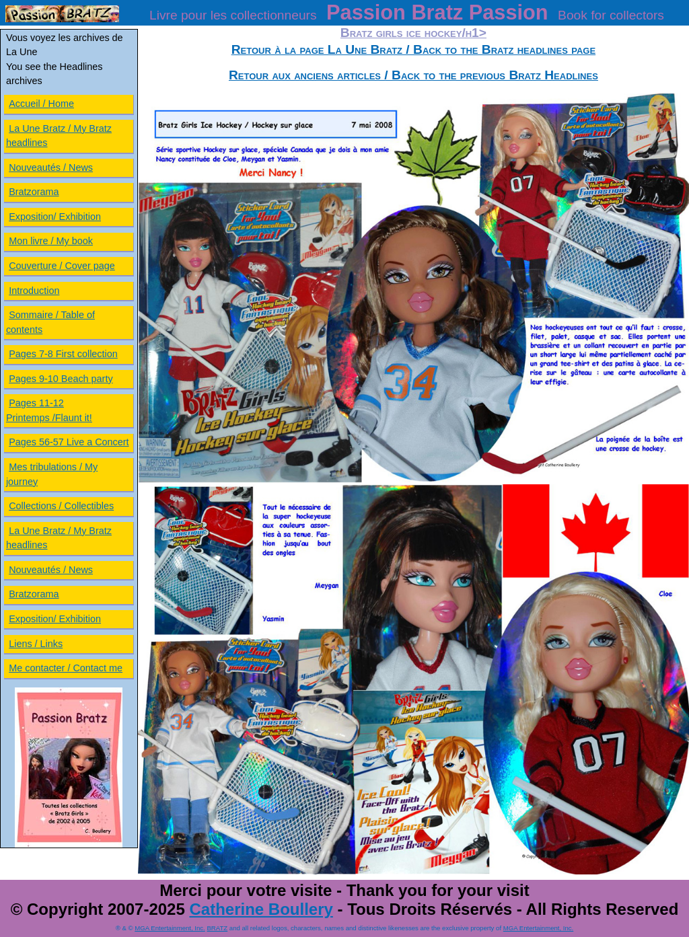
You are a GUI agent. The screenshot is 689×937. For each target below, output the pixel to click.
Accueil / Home (41, 103)
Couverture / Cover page (62, 265)
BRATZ (217, 928)
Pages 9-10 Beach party (60, 378)
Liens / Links (36, 643)
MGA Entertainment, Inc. (170, 928)
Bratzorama (34, 191)
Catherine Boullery (260, 909)
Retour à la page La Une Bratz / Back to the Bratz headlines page (413, 49)
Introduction (34, 290)
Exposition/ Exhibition (55, 216)
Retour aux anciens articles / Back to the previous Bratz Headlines (413, 75)
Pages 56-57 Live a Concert (69, 442)
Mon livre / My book (51, 240)
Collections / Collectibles (61, 505)
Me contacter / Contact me (65, 668)
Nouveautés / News (51, 167)
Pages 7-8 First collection (63, 353)
